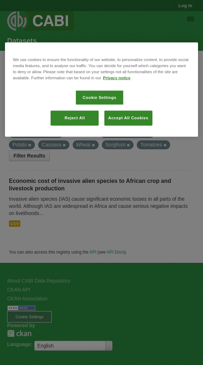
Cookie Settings (99, 97)
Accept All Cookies (128, 118)
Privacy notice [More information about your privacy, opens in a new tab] (116, 78)
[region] (101, 89)
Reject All (74, 118)
